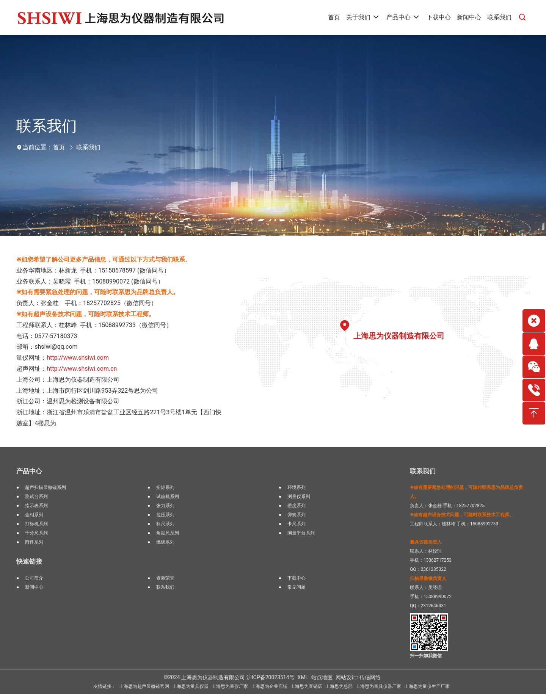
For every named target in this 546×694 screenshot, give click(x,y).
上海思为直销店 (306, 686)
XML (303, 677)
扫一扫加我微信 (426, 655)
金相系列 (34, 514)
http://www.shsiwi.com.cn (82, 368)
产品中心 (29, 471)
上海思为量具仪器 (190, 686)
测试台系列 (36, 496)
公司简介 (34, 578)
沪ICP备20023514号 (270, 677)
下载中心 (296, 578)
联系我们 (88, 147)
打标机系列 (36, 523)
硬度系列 (296, 505)
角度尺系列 (167, 533)
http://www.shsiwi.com (78, 357)
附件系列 (34, 542)
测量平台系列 (301, 533)
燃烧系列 (165, 542)
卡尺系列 (296, 523)
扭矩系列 (165, 487)
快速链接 (29, 561)
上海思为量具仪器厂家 (378, 686)
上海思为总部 (339, 686)
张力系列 (165, 505)
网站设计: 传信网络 (358, 677)
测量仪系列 (298, 496)
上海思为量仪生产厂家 (427, 686)
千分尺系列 (36, 533)
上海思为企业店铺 (269, 686)
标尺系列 (165, 523)
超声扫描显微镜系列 (45, 487)
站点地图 (322, 677)
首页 (59, 147)
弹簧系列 (296, 514)
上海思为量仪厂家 (230, 686)
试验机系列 (167, 496)
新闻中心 (34, 587)
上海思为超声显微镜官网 (144, 686)
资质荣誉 (165, 578)
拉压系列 (165, 514)
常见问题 (296, 587)
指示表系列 (36, 505)
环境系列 (296, 487)
